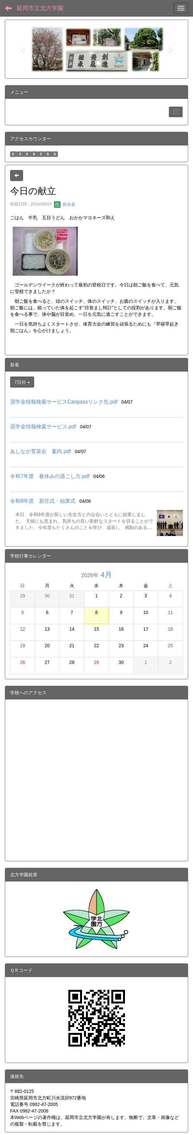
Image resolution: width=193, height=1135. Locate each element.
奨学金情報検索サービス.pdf (43, 426)
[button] (23, 49)
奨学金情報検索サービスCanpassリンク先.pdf (63, 402)
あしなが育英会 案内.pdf (40, 451)
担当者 (64, 204)
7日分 (22, 382)
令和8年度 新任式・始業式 (43, 501)
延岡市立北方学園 (40, 8)
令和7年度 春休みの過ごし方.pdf (50, 476)
